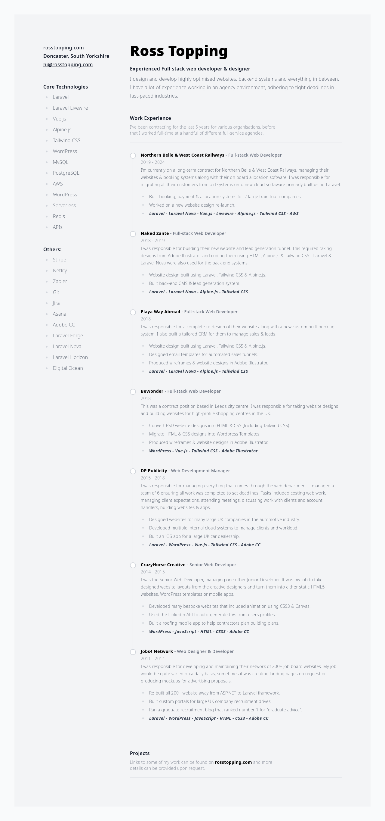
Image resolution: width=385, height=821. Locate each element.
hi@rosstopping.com (68, 64)
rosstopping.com (63, 47)
